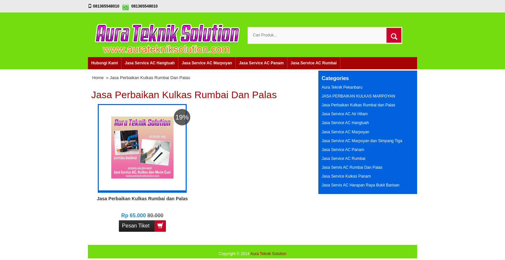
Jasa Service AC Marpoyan (207, 63)
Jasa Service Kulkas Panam (346, 176)
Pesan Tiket (144, 226)
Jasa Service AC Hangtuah (150, 63)
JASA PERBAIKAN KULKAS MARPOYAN (358, 96)
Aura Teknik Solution (268, 253)
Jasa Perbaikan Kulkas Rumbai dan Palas (142, 198)
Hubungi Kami (104, 63)
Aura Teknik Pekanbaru (342, 87)
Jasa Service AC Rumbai (314, 63)
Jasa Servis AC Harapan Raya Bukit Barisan (360, 185)
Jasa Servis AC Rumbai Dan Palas (352, 167)
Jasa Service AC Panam (261, 63)
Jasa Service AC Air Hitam (345, 114)
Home (98, 77)
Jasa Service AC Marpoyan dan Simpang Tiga (362, 141)
